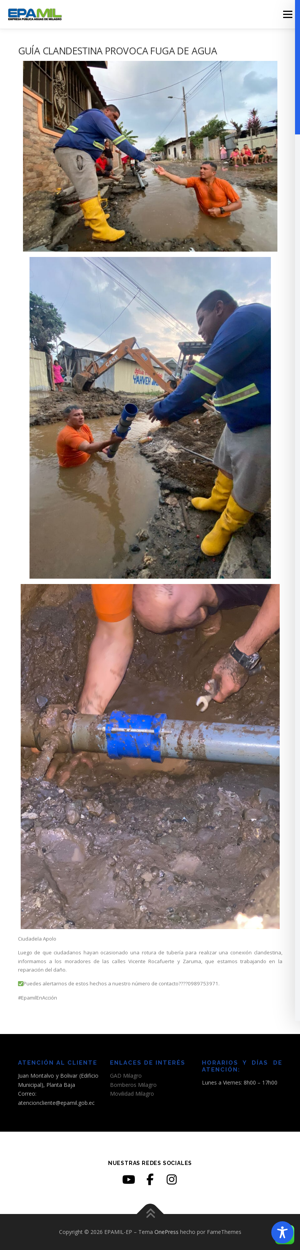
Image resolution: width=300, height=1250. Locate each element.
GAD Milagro (126, 1075)
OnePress (166, 1231)
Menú (287, 14)
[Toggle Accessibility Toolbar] (282, 1232)
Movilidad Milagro (132, 1093)
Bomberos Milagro (133, 1084)
